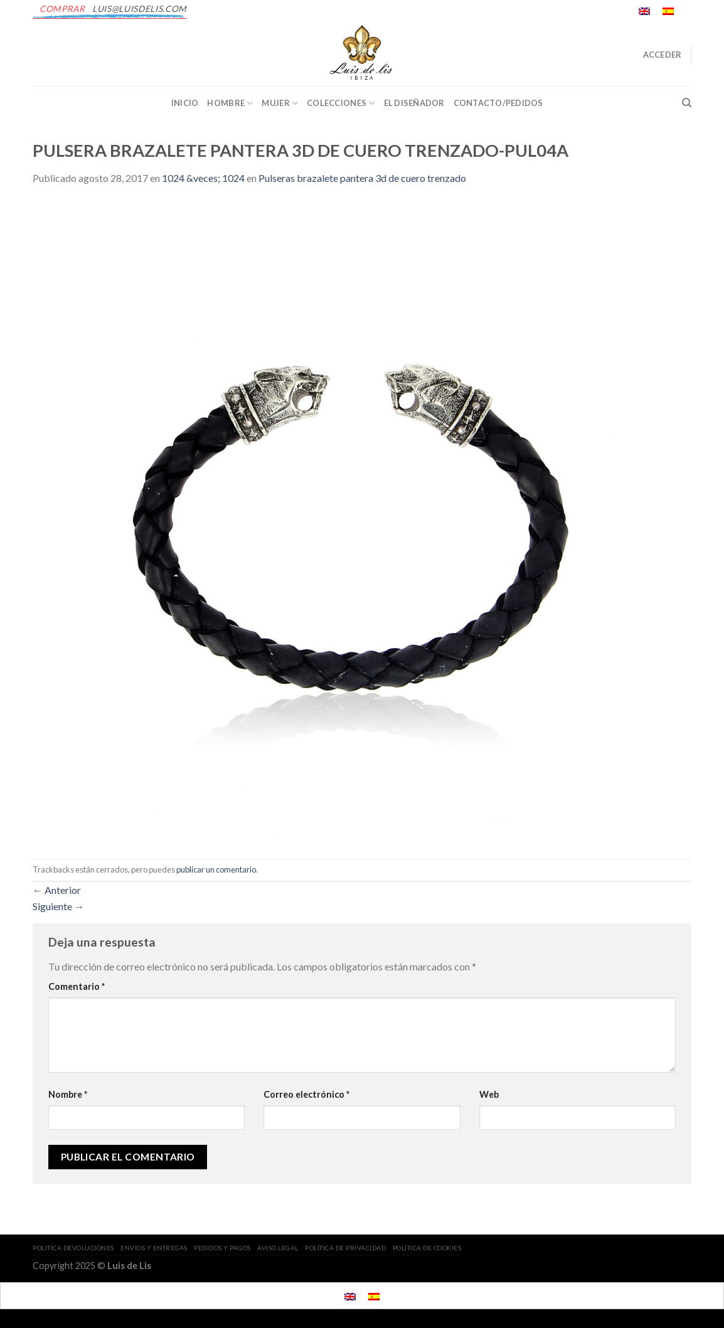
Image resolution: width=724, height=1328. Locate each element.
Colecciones (341, 103)
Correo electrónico (306, 1094)
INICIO (185, 103)
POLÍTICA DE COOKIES (427, 1247)
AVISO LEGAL (278, 1247)
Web (489, 1094)
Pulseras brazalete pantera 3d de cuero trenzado (362, 178)
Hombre (230, 103)
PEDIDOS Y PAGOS (222, 1247)
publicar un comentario (216, 869)
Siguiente (58, 906)
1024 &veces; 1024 (203, 178)
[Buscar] (686, 103)
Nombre (67, 1094)
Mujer (280, 103)
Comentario (76, 986)
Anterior (57, 890)
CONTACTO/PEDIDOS (498, 103)
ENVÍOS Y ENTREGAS (154, 1247)
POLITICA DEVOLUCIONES (73, 1247)
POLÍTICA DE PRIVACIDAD (345, 1247)
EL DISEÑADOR (414, 103)
